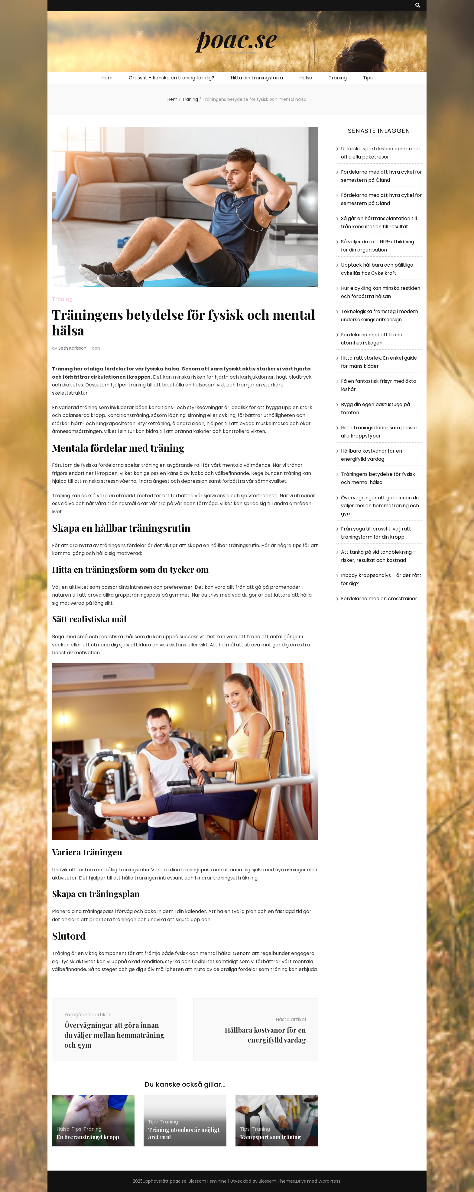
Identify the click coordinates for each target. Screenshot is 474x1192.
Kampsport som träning (270, 1137)
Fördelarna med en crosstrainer (379, 598)
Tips (368, 77)
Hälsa (305, 77)
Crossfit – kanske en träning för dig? (171, 77)
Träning (338, 77)
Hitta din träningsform (257, 77)
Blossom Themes (277, 1181)
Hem (106, 77)
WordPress (329, 1181)
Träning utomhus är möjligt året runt (183, 1133)
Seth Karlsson (72, 348)
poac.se (237, 38)
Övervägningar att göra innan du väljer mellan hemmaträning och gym (380, 505)
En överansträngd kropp (88, 1137)
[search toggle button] (417, 6)
